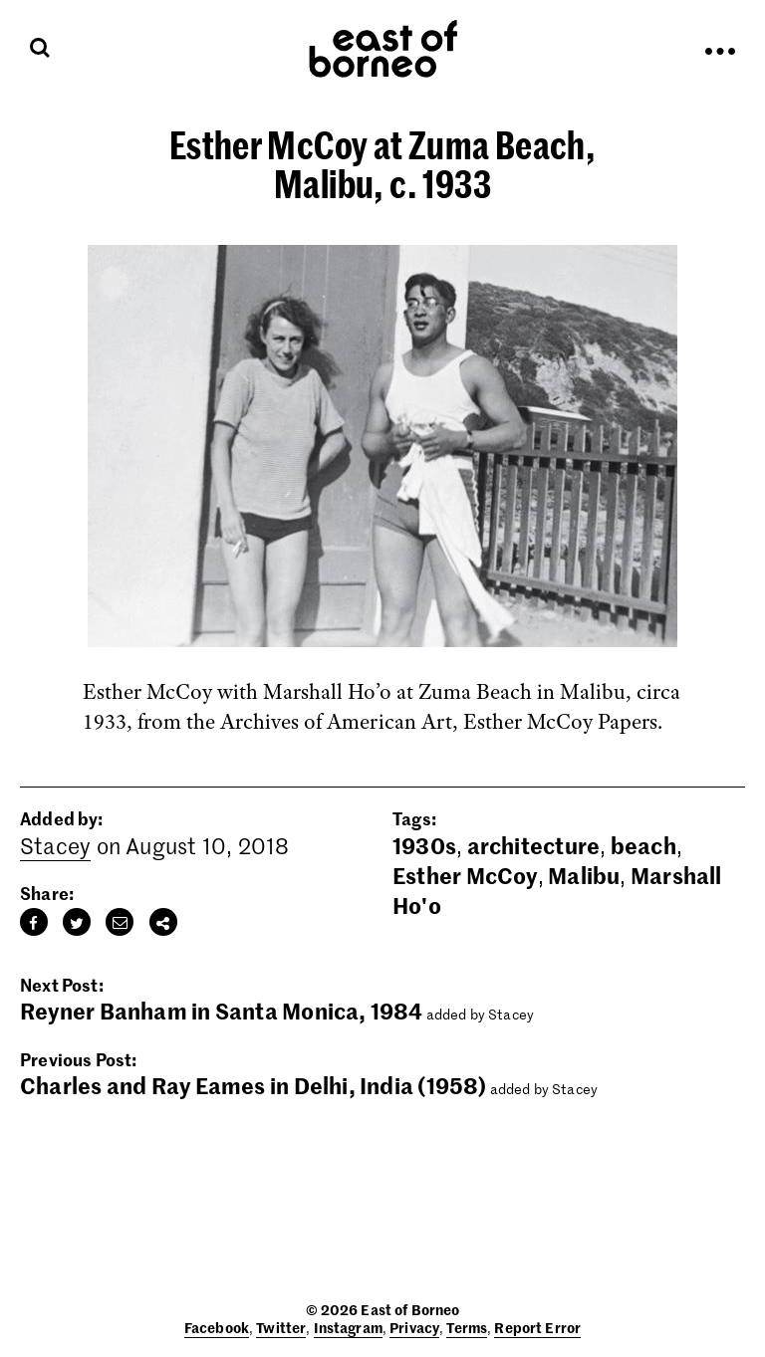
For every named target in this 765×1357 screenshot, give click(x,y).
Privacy (414, 1327)
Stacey (55, 845)
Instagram (348, 1327)
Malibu (584, 875)
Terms (466, 1327)
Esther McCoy (465, 875)
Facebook (216, 1327)
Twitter (281, 1327)
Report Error (537, 1327)
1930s (424, 845)
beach (643, 845)
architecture (534, 845)
